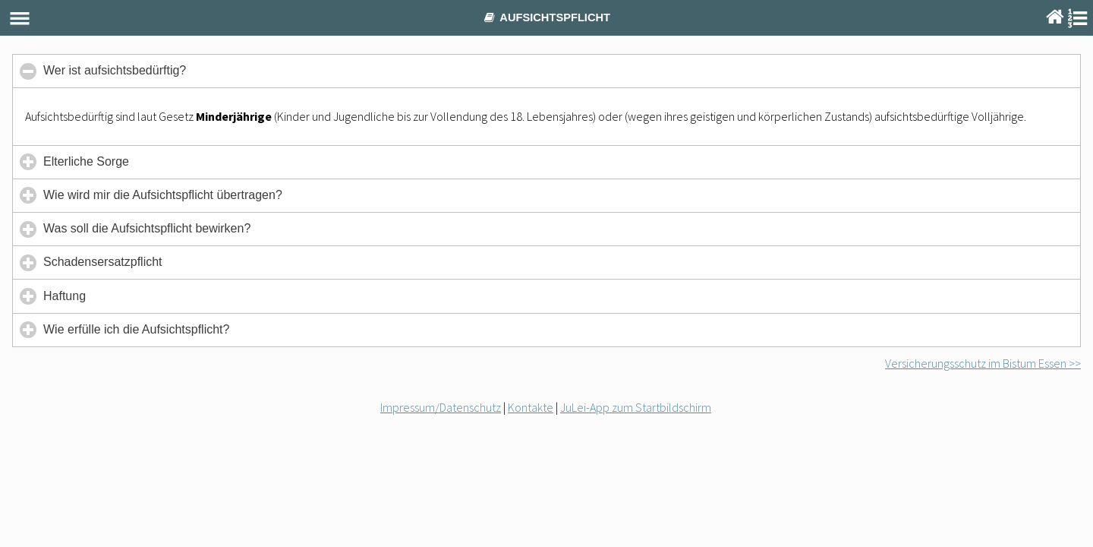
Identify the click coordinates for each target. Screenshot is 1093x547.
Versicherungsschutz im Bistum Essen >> (983, 363)
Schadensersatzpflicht (124, 267)
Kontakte (530, 407)
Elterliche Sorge (108, 166)
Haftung (86, 301)
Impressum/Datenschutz (440, 407)
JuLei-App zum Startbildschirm (635, 407)
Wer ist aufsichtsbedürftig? (136, 75)
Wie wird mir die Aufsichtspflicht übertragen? (184, 200)
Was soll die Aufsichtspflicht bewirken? (169, 233)
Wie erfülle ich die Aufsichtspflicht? (158, 334)
